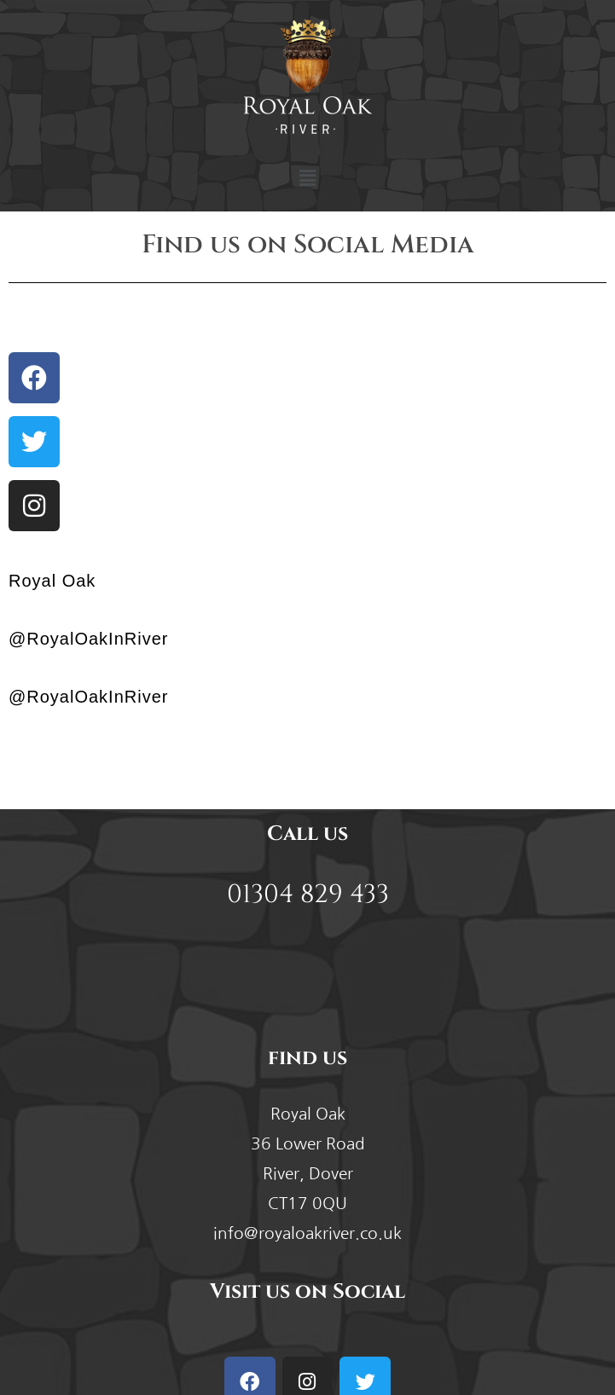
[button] (307, 178)
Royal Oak (52, 580)
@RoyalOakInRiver (88, 638)
